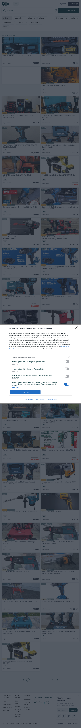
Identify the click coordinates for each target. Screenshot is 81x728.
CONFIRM (25, 392)
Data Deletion (28, 399)
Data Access (40, 399)
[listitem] (40, 357)
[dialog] (40, 364)
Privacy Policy (52, 399)
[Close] (77, 328)
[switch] (66, 361)
